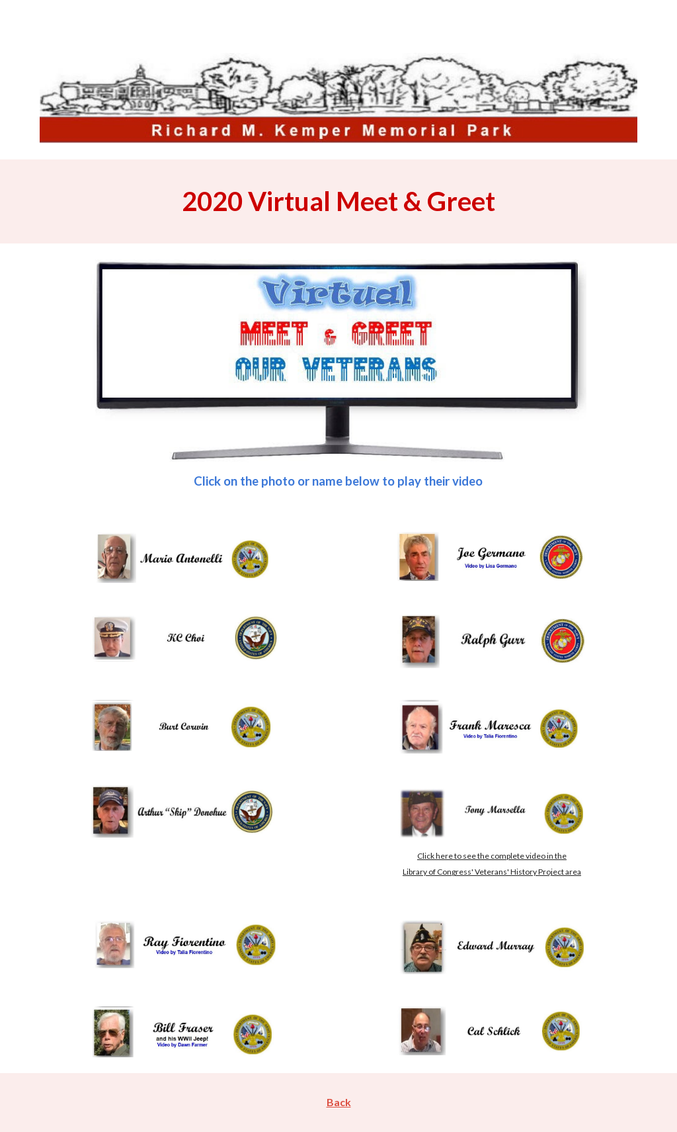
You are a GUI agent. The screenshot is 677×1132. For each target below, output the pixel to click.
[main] (339, 201)
